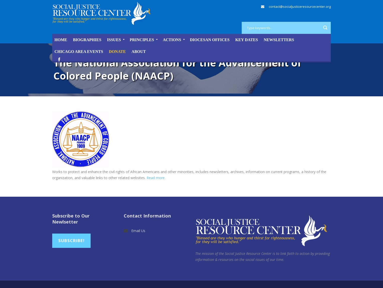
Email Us (138, 230)
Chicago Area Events (78, 51)
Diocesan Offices (210, 40)
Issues (114, 40)
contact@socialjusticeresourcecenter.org (300, 6)
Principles (142, 40)
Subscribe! (71, 240)
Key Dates (246, 40)
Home (60, 40)
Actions (172, 40)
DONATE (117, 51)
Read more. (156, 177)
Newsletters (279, 40)
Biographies (87, 40)
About (139, 51)
